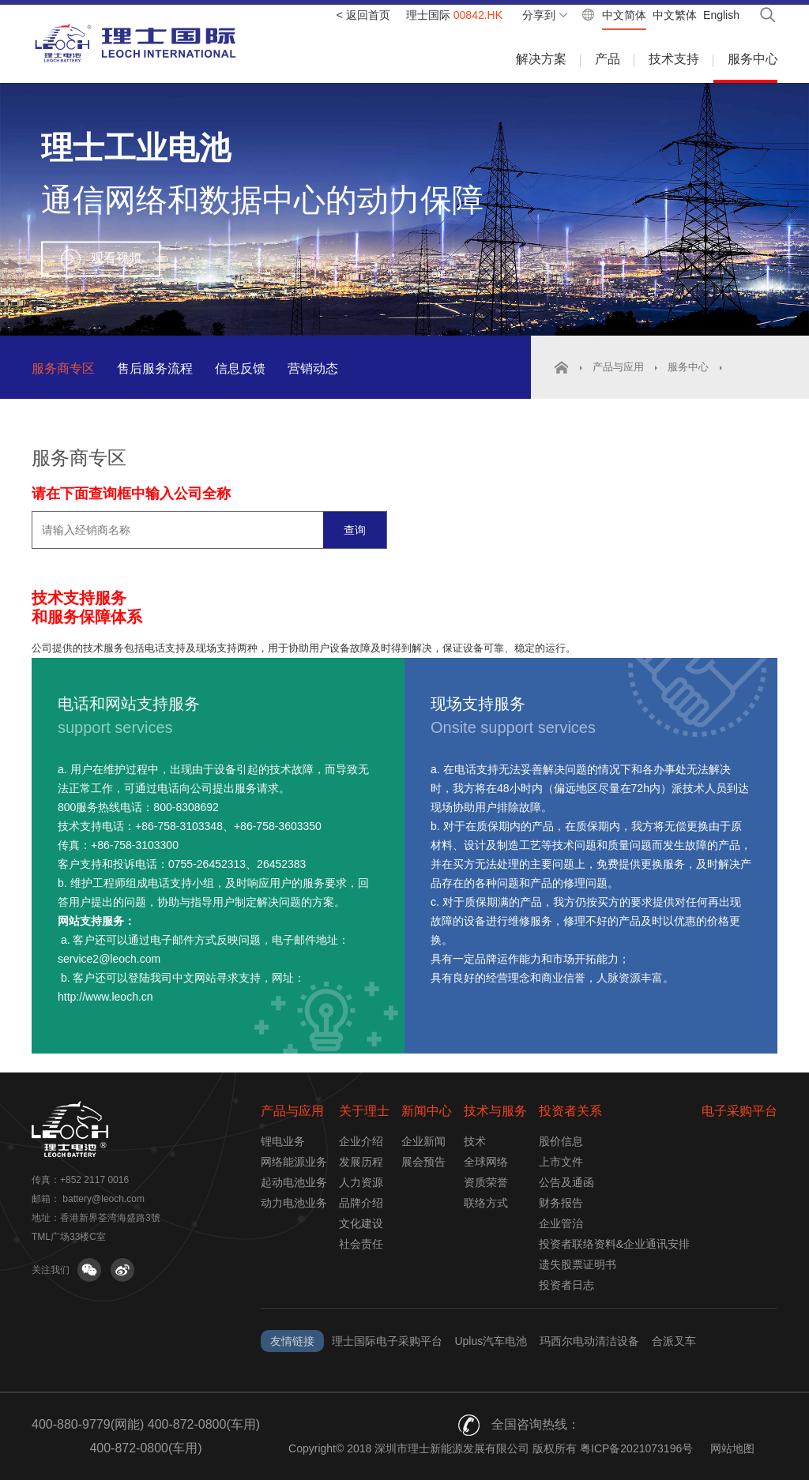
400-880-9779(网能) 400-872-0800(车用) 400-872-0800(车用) (146, 1436)
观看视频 (116, 258)
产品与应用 (618, 367)
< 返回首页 (363, 15)
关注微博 (122, 1270)
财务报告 (561, 1202)
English (721, 15)
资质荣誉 (486, 1182)
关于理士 (364, 1111)
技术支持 (674, 59)
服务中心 (753, 59)
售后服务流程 (155, 368)
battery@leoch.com (103, 1198)
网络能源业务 (294, 1161)
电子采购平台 (739, 1111)
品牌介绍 (361, 1202)
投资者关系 (570, 1111)
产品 (607, 59)
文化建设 (361, 1223)
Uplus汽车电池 (490, 1341)
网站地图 (732, 1448)
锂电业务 (283, 1141)
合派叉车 (674, 1341)
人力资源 (361, 1182)
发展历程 (361, 1161)
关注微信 (89, 1270)
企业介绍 (361, 1141)
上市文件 (561, 1161)
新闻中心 (426, 1111)
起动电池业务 (294, 1182)
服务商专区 (63, 368)
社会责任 (361, 1244)
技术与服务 (495, 1111)
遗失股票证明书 (577, 1264)
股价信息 (561, 1141)
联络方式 (486, 1202)
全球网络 (486, 1161)
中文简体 (624, 15)
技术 (475, 1141)
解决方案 (541, 59)
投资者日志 (566, 1285)
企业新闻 (423, 1141)
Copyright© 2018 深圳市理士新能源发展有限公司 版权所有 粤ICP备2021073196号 (490, 1448)
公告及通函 (566, 1182)
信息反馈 (240, 368)
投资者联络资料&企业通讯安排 (614, 1244)
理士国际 (454, 15)
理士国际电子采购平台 (387, 1341)
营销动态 (313, 368)
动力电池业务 (294, 1202)
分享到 (538, 15)
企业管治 (561, 1223)
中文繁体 (675, 15)
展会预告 (423, 1161)
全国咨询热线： (535, 1424)
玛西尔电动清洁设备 (589, 1341)
